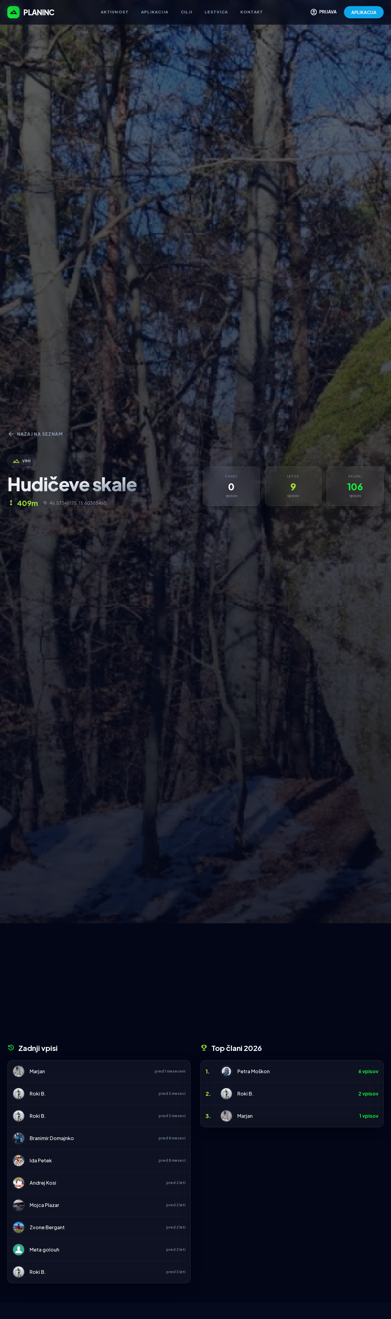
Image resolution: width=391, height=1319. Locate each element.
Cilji (187, 11)
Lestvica (216, 11)
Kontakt (251, 11)
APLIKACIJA (363, 12)
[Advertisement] (195, 985)
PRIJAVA (323, 12)
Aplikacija (155, 11)
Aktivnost (115, 11)
